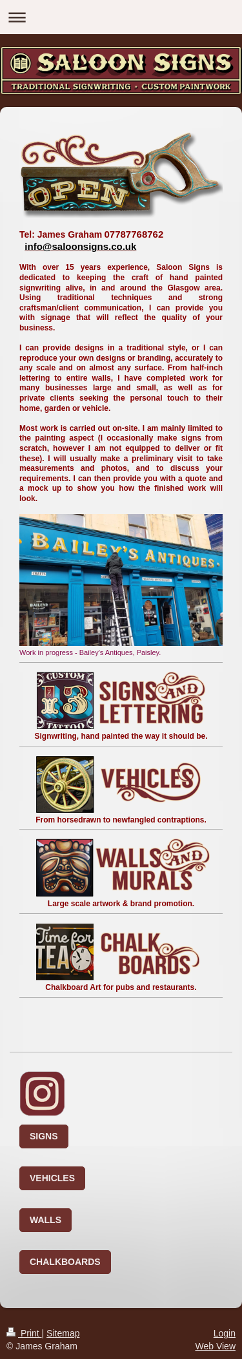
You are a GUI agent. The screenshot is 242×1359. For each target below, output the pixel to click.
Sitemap (62, 1333)
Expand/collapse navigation (121, 17)
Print (24, 1333)
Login (225, 1333)
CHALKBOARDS (65, 1262)
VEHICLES (52, 1178)
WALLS (45, 1220)
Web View (215, 1346)
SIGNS (44, 1136)
